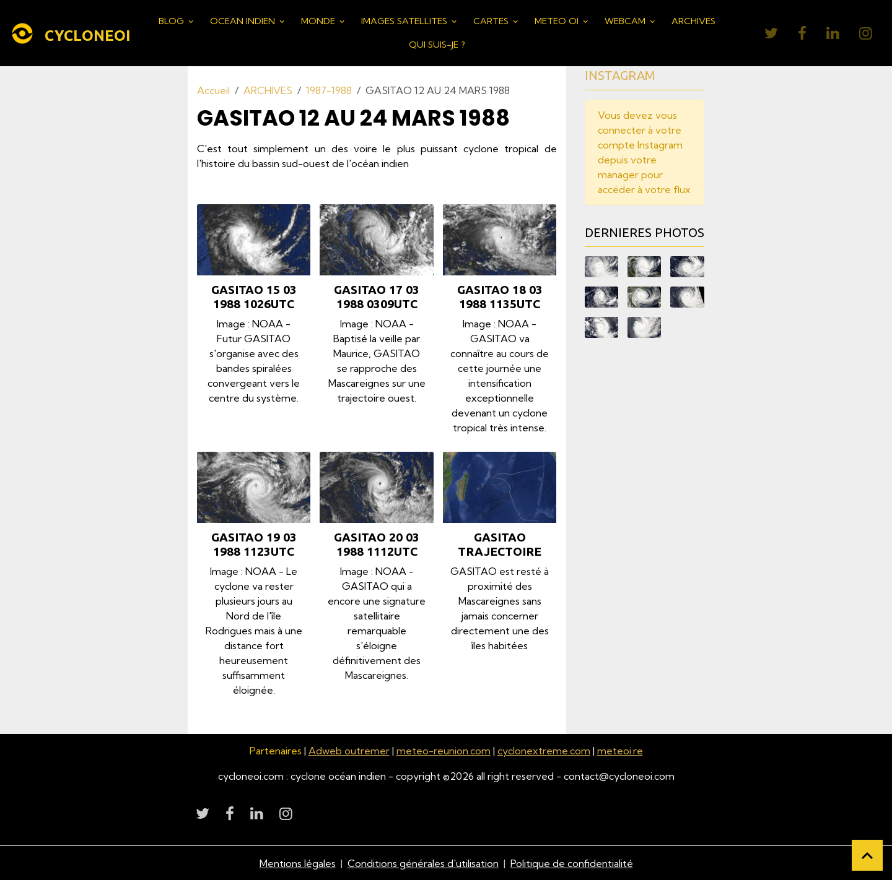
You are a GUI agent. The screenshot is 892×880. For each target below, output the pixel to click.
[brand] (69, 33)
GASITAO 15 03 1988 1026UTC (254, 297)
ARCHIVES (693, 21)
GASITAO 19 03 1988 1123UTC (254, 544)
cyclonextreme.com (543, 750)
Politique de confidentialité (571, 862)
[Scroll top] (867, 855)
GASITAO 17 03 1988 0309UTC (376, 297)
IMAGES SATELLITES (405, 21)
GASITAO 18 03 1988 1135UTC (500, 297)
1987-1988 (329, 90)
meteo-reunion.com (443, 750)
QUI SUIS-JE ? (437, 44)
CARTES (492, 21)
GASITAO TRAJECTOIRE (499, 544)
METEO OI (558, 21)
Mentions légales (298, 862)
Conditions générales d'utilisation (423, 862)
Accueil (213, 90)
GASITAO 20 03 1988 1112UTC (376, 544)
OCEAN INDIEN (244, 21)
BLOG (172, 21)
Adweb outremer (349, 750)
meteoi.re (620, 750)
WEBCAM (626, 21)
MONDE (319, 21)
